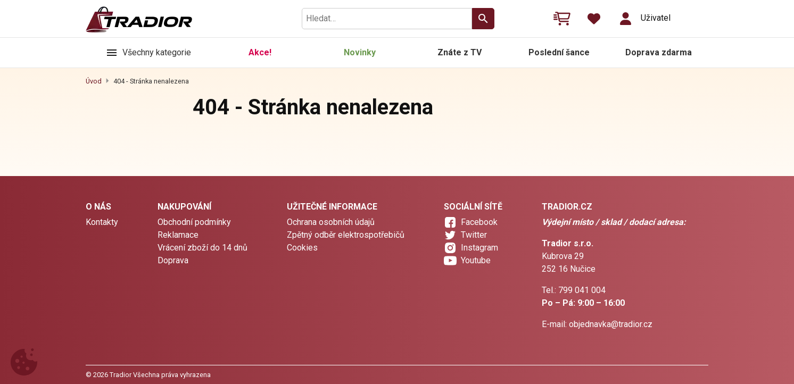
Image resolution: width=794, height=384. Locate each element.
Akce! (260, 52)
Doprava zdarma (658, 52)
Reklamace (178, 235)
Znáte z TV (459, 52)
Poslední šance (559, 52)
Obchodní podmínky (194, 222)
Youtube (476, 260)
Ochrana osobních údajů (331, 222)
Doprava (173, 260)
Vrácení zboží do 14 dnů (202, 248)
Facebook (479, 222)
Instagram (479, 248)
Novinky (360, 52)
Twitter (474, 235)
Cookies (302, 248)
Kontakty (102, 222)
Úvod (94, 81)
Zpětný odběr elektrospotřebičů (345, 235)
